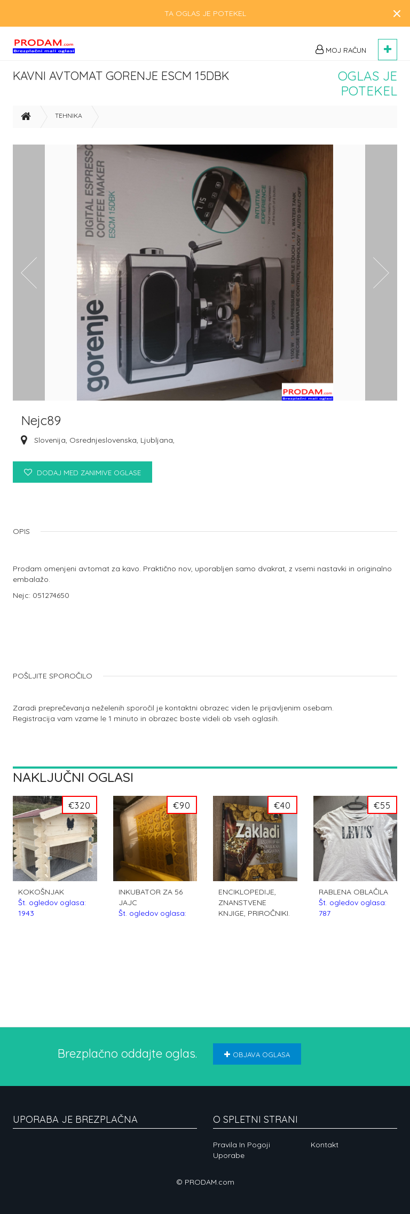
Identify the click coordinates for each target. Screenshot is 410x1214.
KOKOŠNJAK (52, 920)
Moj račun (341, 49)
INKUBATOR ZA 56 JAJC (152, 920)
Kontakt (324, 1144)
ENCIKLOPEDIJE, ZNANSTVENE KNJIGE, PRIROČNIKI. (254, 920)
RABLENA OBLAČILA (353, 920)
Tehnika (68, 134)
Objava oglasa (257, 1054)
